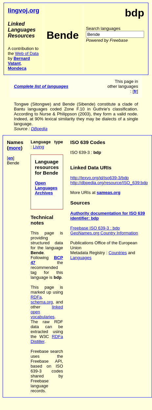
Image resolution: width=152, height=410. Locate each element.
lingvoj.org (23, 10)
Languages (80, 257)
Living (38, 146)
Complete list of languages (41, 86)
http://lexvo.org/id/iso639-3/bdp (99, 177)
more (15, 148)
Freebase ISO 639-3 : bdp (95, 228)
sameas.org (108, 192)
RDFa (36, 297)
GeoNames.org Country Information (104, 232)
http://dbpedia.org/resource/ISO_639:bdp (109, 182)
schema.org (42, 302)
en (10, 158)
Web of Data (26, 53)
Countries (118, 252)
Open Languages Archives (46, 188)
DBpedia (39, 128)
